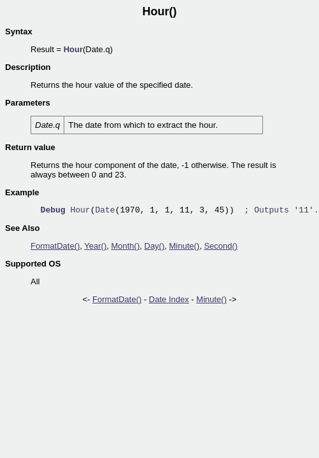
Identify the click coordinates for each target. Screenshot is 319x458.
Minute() (184, 246)
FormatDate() (55, 246)
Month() (125, 246)
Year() (95, 246)
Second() (220, 246)
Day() (155, 246)
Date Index (169, 299)
